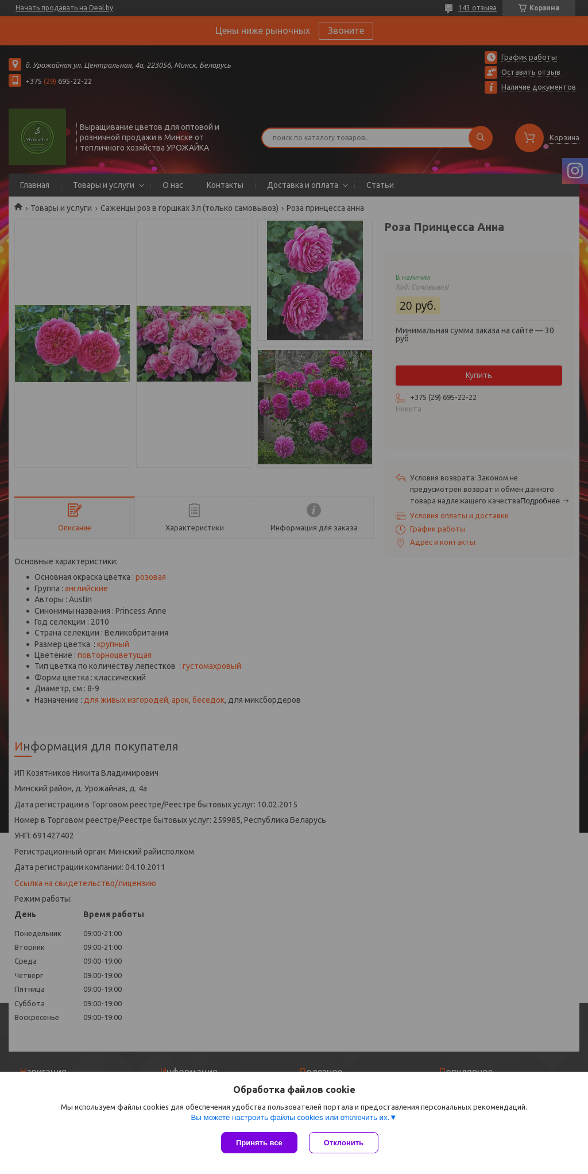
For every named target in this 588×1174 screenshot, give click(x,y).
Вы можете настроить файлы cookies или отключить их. (290, 1117)
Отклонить (343, 1142)
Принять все (259, 1142)
